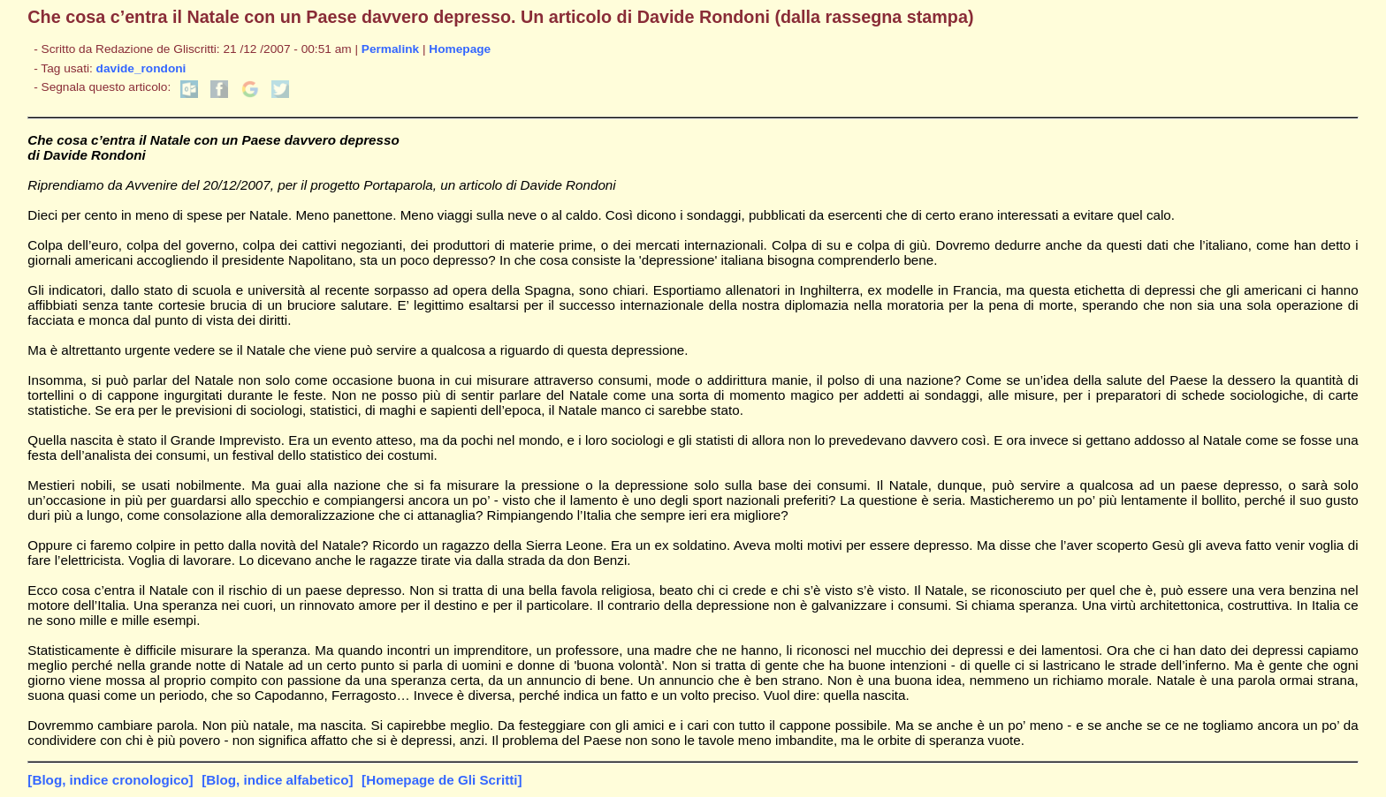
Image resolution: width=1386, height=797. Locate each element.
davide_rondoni (141, 68)
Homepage (460, 49)
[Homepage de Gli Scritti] (442, 779)
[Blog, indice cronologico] (110, 779)
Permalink (390, 49)
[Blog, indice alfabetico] (277, 779)
